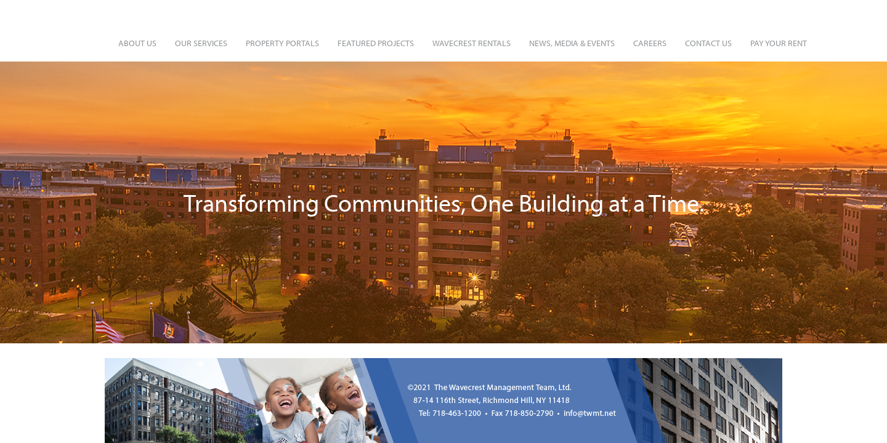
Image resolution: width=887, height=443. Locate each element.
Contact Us (708, 43)
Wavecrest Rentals (471, 43)
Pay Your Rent (778, 43)
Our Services (201, 43)
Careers (649, 43)
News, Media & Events (572, 43)
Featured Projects (376, 43)
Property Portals (282, 43)
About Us (137, 43)
